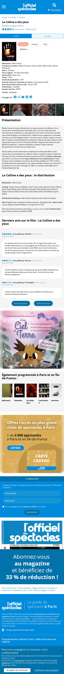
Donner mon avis (43, 303)
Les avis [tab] (48, 36)
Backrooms (6, 400)
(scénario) (30, 198)
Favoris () (31, 29)
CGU (30, 590)
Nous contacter (25, 588)
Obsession (18, 400)
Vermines (55, 400)
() (47, 189)
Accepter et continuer (17, 670)
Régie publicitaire (39, 588)
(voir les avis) (19, 29)
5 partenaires (19, 660)
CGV (25, 590)
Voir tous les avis (20, 303)
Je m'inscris (32, 512)
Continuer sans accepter (46, 670)
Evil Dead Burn (30, 401)
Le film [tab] (15, 36)
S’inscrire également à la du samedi (25, 506)
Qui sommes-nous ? (9, 588)
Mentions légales (40, 590)
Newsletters (17, 590)
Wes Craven (16, 63)
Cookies (52, 590)
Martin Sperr (47, 66)
